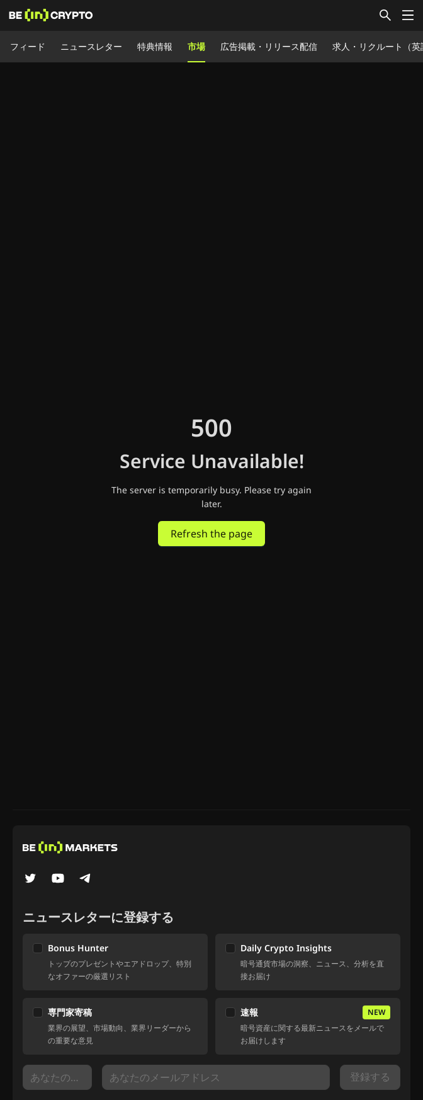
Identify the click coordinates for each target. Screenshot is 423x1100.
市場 (196, 46)
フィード (27, 46)
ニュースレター (91, 46)
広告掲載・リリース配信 (268, 46)
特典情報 (154, 46)
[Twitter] (30, 879)
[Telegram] (85, 879)
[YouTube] (57, 879)
